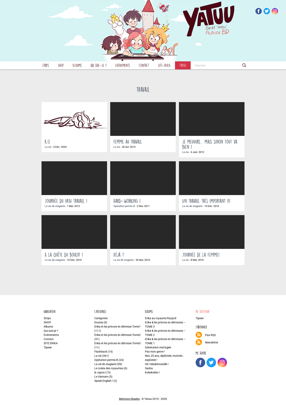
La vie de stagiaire (55, 206)
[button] (244, 65)
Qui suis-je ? (99, 65)
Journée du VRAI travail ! (66, 201)
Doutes (98, 322)
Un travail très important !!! (206, 201)
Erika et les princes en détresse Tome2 (117, 334)
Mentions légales (129, 398)
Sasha (149, 368)
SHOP (61, 65)
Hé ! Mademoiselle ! (157, 364)
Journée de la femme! (200, 254)
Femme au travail (127, 141)
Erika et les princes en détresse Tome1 (117, 326)
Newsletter (211, 342)
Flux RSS (210, 335)
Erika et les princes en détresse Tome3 (117, 343)
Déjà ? (118, 254)
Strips (45, 65)
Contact (144, 65)
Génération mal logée (158, 347)
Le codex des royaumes (108, 368)
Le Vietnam (101, 376)
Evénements (122, 65)
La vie (48, 146)
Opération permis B (124, 206)
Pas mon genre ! (155, 351)
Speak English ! (103, 380)
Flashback (100, 351)
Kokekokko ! (152, 372)
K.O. (47, 141)
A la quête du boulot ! (64, 254)
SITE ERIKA (164, 65)
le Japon (99, 372)
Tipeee (182, 65)
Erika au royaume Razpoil (160, 318)
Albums (77, 65)
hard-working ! (126, 201)
